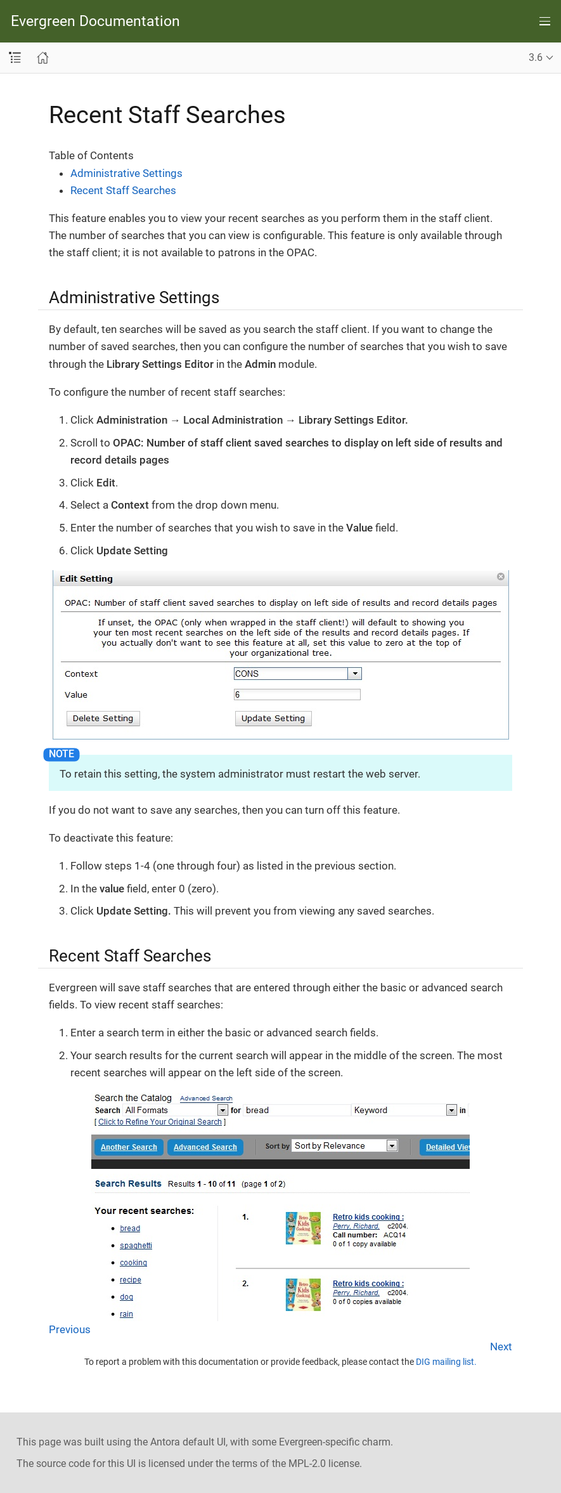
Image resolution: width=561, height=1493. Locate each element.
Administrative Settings (126, 173)
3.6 (536, 57)
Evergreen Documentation (95, 21)
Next (501, 1346)
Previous (70, 1329)
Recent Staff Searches (123, 190)
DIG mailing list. (446, 1362)
